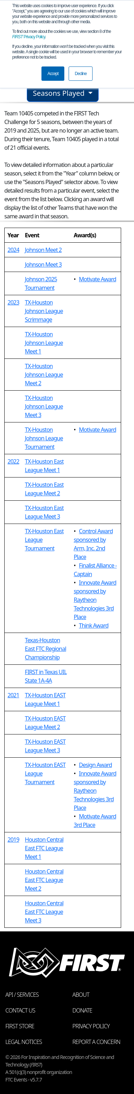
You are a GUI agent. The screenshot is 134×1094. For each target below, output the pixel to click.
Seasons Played (59, 93)
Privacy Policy (28, 36)
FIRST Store (19, 1026)
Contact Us (20, 1010)
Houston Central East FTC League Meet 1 (44, 848)
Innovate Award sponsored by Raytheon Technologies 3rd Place (95, 600)
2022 (13, 461)
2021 (13, 695)
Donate (82, 1010)
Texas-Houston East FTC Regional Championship (45, 648)
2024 (13, 250)
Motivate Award (97, 279)
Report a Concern (96, 1042)
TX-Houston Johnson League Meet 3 (44, 406)
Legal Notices (23, 1042)
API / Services (22, 995)
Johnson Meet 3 (43, 264)
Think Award (93, 625)
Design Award (95, 765)
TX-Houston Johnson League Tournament (44, 438)
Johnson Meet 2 (43, 250)
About (81, 995)
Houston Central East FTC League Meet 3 (44, 911)
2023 (13, 302)
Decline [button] (80, 73)
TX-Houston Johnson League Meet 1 (44, 342)
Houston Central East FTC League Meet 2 (44, 879)
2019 (13, 839)
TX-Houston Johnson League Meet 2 (44, 374)
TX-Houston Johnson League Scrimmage (44, 310)
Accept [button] (53, 73)
